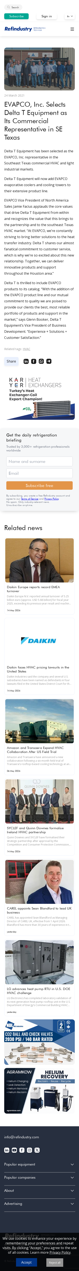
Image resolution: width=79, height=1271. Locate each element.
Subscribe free (39, 485)
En (68, 16)
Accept (26, 1262)
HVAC (26, 349)
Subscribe (16, 16)
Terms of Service (29, 498)
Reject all (54, 1262)
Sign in (47, 16)
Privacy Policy (51, 498)
